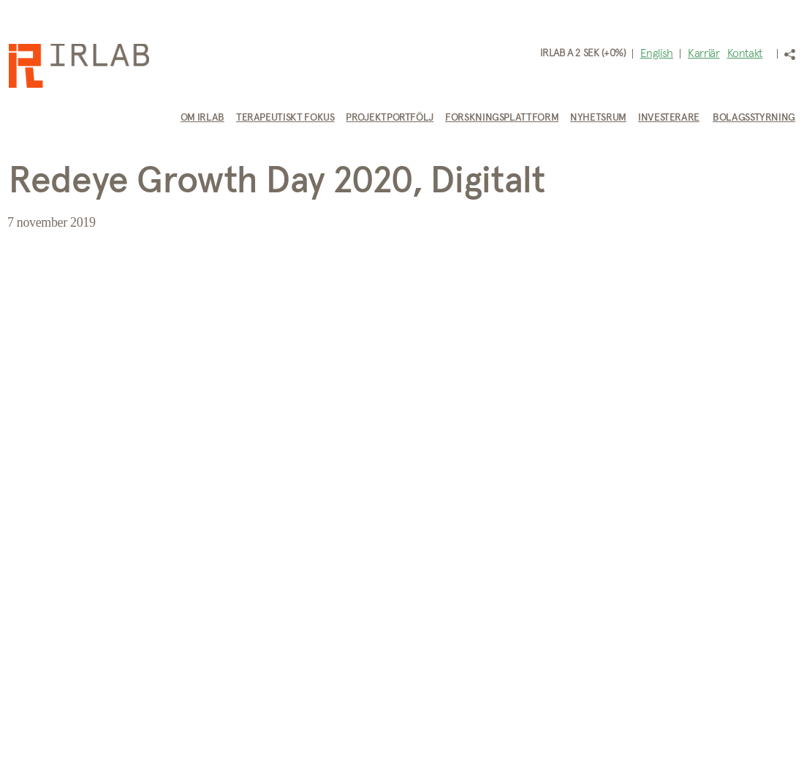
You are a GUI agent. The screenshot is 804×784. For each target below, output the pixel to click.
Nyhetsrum (598, 118)
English (656, 53)
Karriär (703, 53)
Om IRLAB (202, 118)
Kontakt (744, 53)
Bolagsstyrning (754, 118)
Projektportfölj (389, 118)
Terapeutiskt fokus (285, 118)
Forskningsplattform (501, 118)
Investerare (668, 118)
